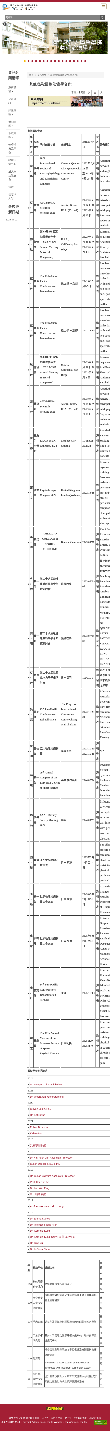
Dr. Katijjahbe (37, 1114)
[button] (5, 24)
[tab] (25, 61)
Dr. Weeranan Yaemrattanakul (47, 1096)
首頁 (31, 75)
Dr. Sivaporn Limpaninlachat (46, 1084)
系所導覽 (42, 75)
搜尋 (102, 17)
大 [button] (101, 92)
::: (7, 66)
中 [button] (95, 92)
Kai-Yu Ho (36, 1133)
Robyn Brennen (39, 1127)
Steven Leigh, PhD (40, 1108)
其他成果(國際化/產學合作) (64, 75)
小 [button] (88, 92)
